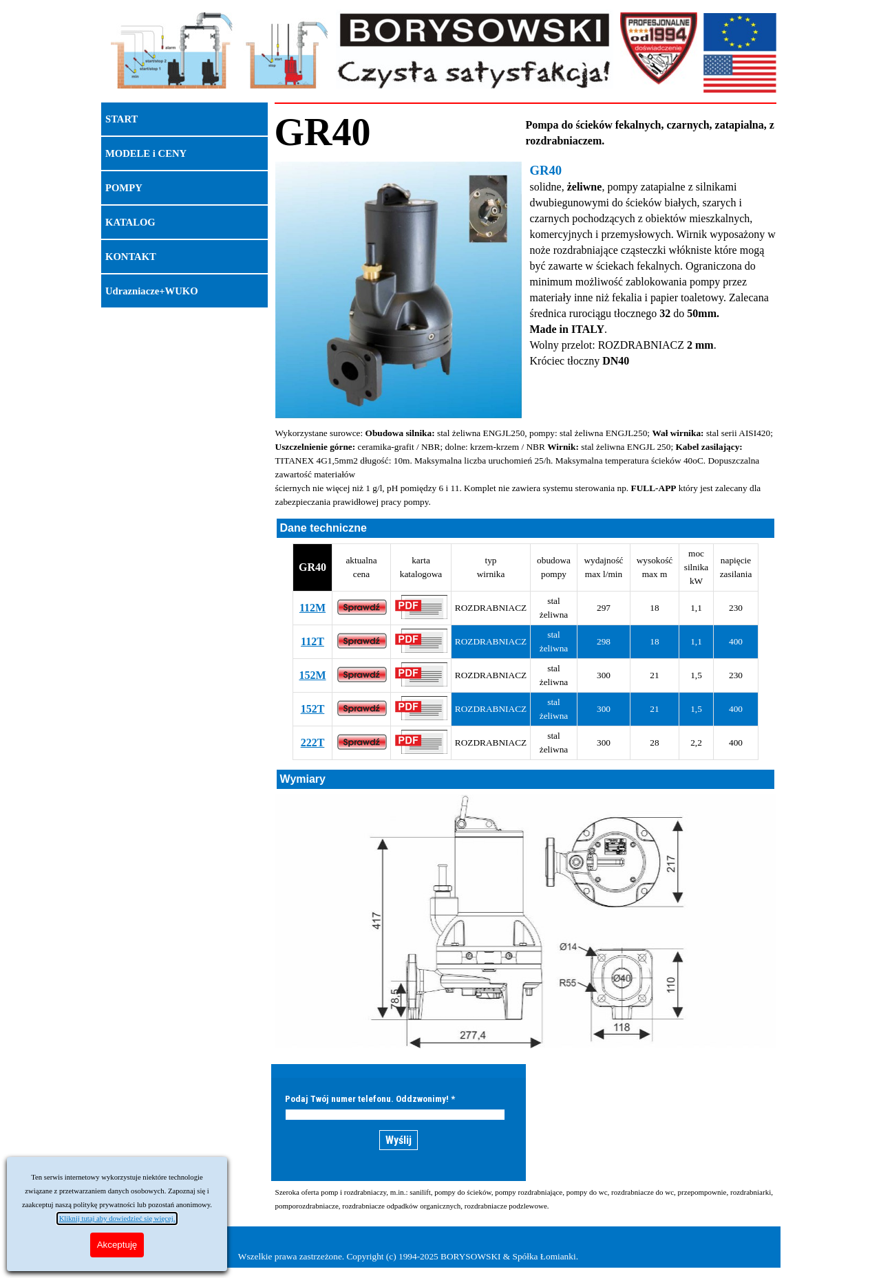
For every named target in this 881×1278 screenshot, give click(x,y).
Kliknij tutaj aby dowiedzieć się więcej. (117, 1218)
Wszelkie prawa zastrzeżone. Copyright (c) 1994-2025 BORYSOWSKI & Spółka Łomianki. (408, 1256)
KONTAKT (130, 256)
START (121, 118)
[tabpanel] (400, 132)
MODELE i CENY (146, 153)
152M (312, 675)
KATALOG (130, 222)
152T (313, 709)
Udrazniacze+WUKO (151, 290)
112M (312, 608)
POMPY (123, 187)
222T (313, 742)
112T (312, 641)
